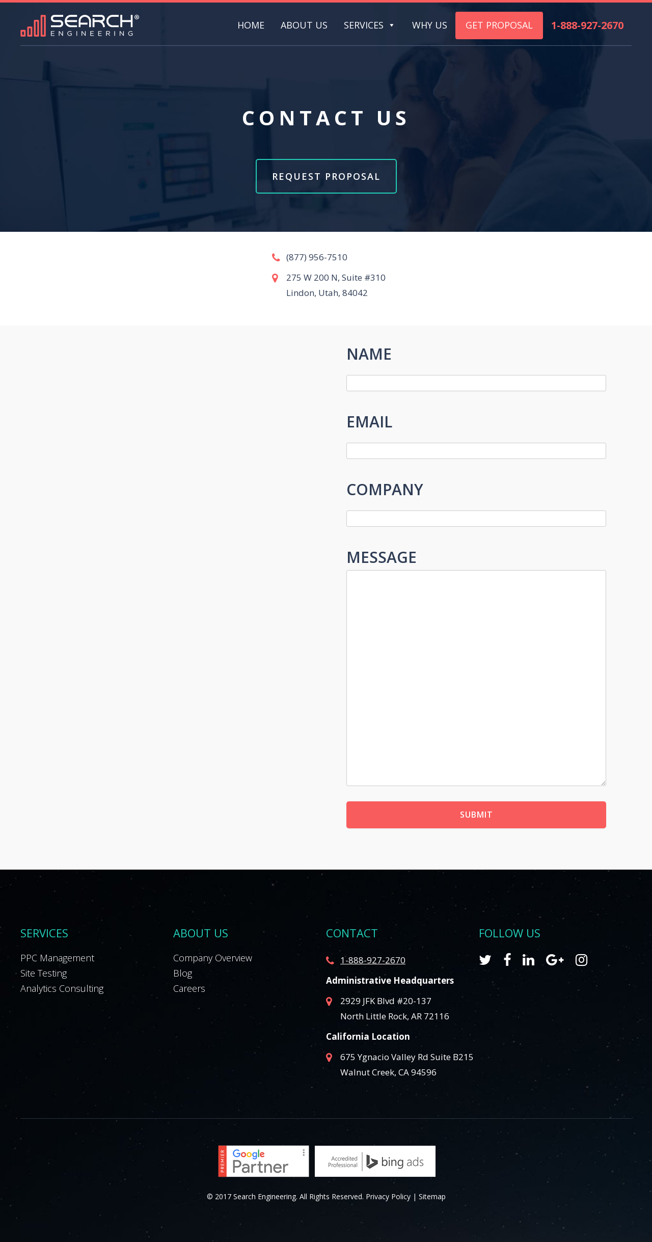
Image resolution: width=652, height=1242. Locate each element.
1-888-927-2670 (587, 25)
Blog (182, 973)
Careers (189, 988)
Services (364, 25)
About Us (304, 25)
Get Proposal (499, 25)
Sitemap (432, 1196)
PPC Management (57, 958)
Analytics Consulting (61, 988)
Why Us (429, 25)
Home (250, 25)
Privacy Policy (388, 1196)
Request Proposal (326, 176)
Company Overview (212, 958)
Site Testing (43, 973)
